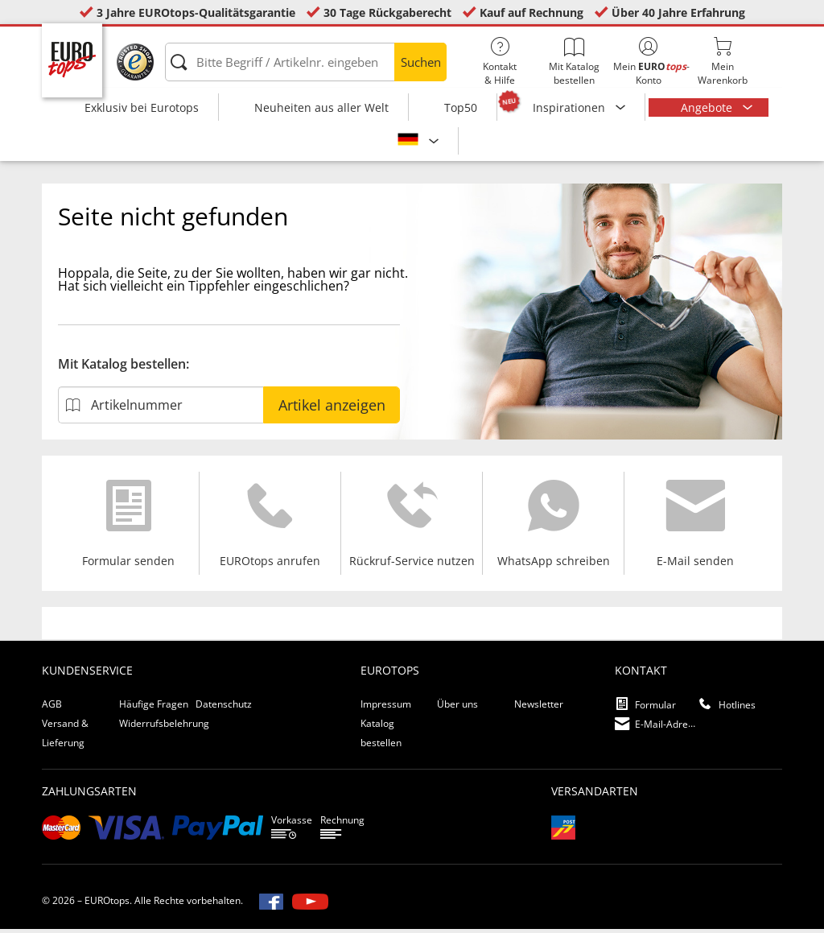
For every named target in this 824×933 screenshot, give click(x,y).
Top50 (460, 107)
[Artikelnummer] (160, 408)
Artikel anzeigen (331, 409)
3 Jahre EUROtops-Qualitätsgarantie (196, 12)
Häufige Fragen (153, 708)
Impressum (385, 708)
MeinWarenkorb (722, 62)
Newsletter (538, 708)
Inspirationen (570, 107)
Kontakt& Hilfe (499, 62)
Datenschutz (224, 708)
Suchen (421, 62)
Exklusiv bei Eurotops (141, 107)
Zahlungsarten (89, 795)
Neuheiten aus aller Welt (321, 107)
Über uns (457, 708)
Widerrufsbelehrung (164, 727)
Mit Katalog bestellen (573, 62)
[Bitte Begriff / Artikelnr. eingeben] (306, 62)
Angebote (708, 107)
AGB (52, 708)
